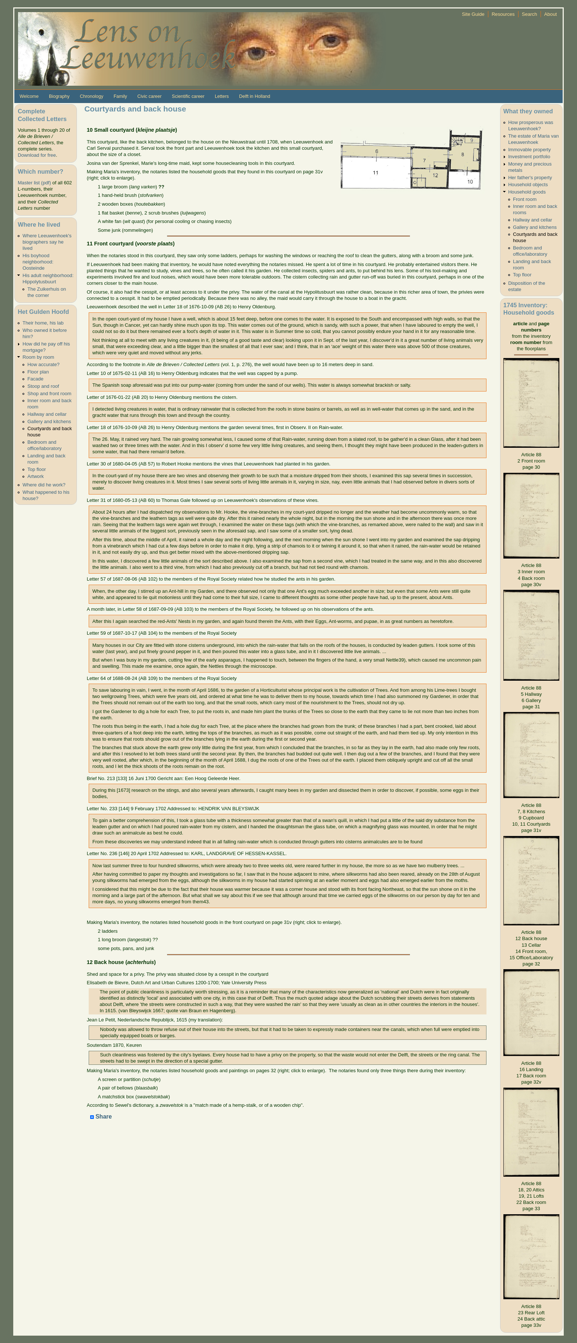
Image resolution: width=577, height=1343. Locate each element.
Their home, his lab (42, 323)
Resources (503, 14)
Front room (525, 199)
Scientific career (188, 96)
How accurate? (43, 364)
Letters (222, 96)
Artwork (35, 476)
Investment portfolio (529, 156)
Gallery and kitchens (49, 421)
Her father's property (530, 177)
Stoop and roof (43, 386)
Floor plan (38, 372)
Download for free (37, 155)
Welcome (29, 96)
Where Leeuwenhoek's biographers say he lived (46, 242)
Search (529, 14)
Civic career (149, 96)
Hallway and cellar (46, 414)
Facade (35, 379)
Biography (59, 96)
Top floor (36, 469)
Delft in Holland (254, 96)
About (550, 14)
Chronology (91, 96)
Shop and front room (49, 393)
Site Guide (473, 14)
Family (120, 96)
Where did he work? (44, 485)
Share (101, 1117)
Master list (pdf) (34, 182)
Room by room (38, 357)
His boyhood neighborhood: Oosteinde (37, 262)
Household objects (528, 184)
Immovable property (529, 149)
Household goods (527, 192)
